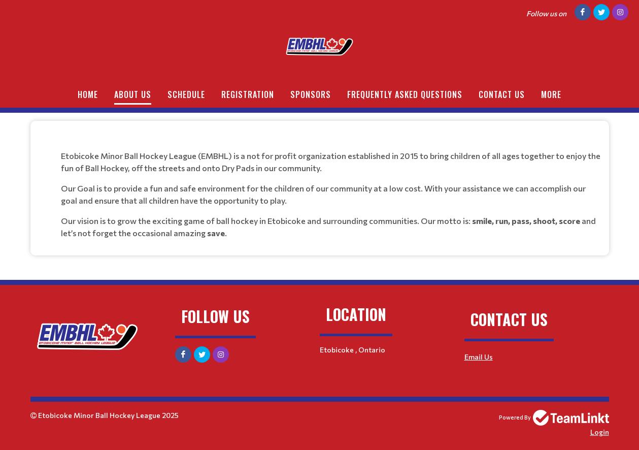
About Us (132, 94)
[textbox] (320, 184)
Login (599, 432)
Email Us (478, 356)
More (551, 94)
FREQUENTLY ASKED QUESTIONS (404, 94)
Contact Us (502, 94)
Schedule (186, 94)
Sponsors (310, 94)
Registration (247, 94)
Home (88, 94)
